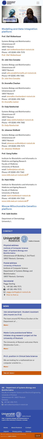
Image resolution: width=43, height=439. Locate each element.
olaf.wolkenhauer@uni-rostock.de (20, 50)
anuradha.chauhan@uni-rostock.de (21, 96)
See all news (9, 373)
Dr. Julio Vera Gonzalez (11, 78)
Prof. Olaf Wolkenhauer (11, 55)
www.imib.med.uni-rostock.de (14, 175)
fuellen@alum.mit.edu (15, 169)
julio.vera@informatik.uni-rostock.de (21, 73)
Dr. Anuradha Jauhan (10, 102)
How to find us (12, 295)
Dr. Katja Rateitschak (10, 125)
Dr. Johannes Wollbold (11, 149)
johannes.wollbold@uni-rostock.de (21, 143)
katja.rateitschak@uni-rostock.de (20, 120)
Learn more (12, 436)
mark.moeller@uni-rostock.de (19, 196)
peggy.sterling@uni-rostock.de (18, 292)
